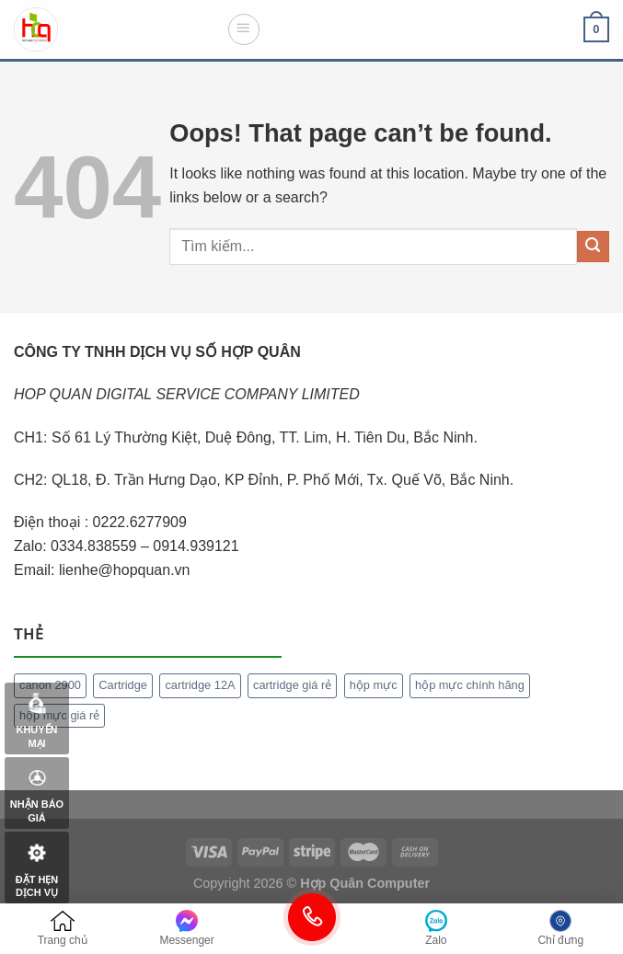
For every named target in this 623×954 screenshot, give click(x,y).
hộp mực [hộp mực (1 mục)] (374, 685)
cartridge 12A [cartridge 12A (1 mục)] (200, 685)
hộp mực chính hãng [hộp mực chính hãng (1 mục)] (470, 685)
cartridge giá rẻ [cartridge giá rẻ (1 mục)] (292, 685)
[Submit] (593, 247)
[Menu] (244, 29)
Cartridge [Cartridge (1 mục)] (122, 685)
